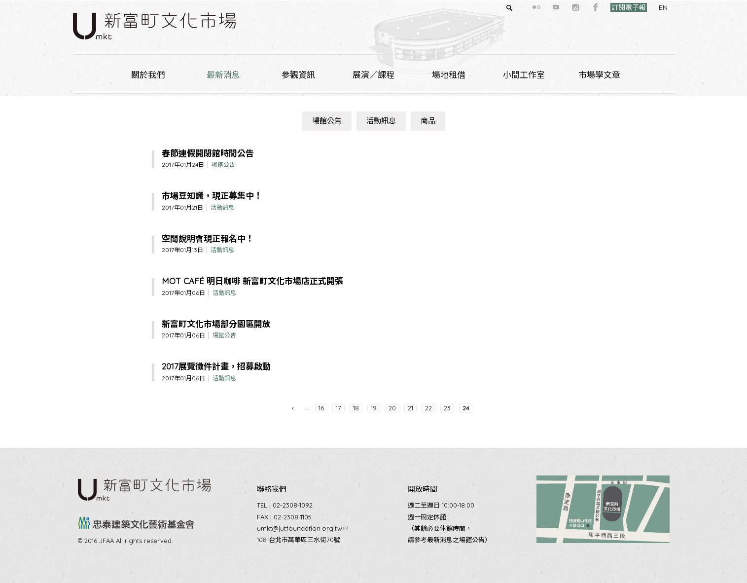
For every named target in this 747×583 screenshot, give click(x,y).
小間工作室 (524, 75)
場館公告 (327, 120)
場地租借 (448, 75)
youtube (538, 7)
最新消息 (223, 75)
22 (428, 408)
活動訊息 (381, 120)
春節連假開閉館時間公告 (208, 153)
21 (410, 408)
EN (645, 7)
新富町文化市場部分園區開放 (216, 324)
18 (356, 408)
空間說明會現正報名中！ (208, 238)
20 (392, 408)
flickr (519, 7)
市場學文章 (599, 75)
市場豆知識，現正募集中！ (212, 195)
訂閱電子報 (611, 7)
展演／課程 (373, 75)
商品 (428, 120)
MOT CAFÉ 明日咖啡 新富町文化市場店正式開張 (252, 281)
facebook (578, 7)
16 (321, 408)
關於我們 (148, 75)
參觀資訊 (298, 75)
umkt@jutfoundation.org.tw (302, 528)
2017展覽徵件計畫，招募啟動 (216, 366)
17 (338, 408)
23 (447, 408)
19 (374, 408)
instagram (558, 7)
